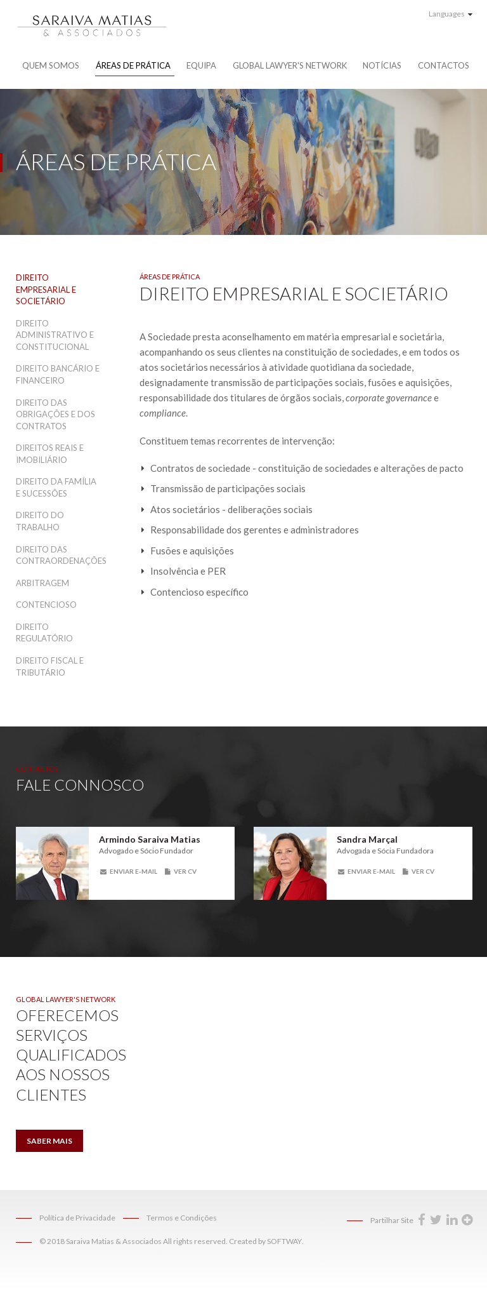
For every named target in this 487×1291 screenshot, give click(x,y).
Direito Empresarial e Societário (46, 289)
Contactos (443, 65)
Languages (450, 13)
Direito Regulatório (44, 633)
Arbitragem (42, 583)
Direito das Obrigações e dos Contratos (55, 414)
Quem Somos (50, 65)
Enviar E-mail (128, 871)
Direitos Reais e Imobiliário (50, 454)
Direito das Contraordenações (58, 555)
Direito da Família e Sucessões (56, 487)
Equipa (201, 65)
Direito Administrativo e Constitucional (55, 335)
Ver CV (181, 871)
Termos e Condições (181, 1217)
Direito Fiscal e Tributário (50, 666)
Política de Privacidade (77, 1217)
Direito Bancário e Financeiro (58, 374)
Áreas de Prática (133, 65)
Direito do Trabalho (40, 521)
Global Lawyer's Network (290, 65)
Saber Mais (49, 1141)
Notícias (382, 65)
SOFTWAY (284, 1241)
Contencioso (46, 604)
